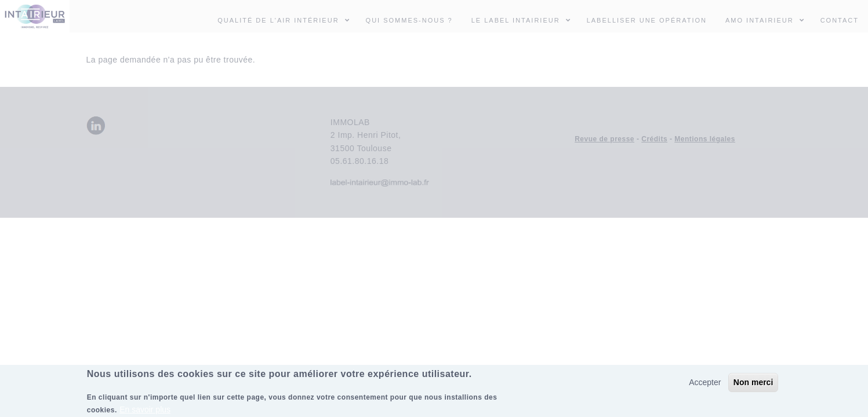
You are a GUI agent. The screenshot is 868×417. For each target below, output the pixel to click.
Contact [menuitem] (839, 20)
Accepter (705, 385)
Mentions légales (704, 139)
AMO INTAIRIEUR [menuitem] (768, 20)
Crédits (654, 139)
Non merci (753, 385)
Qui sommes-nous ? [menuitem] (409, 20)
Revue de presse (604, 139)
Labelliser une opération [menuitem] (647, 20)
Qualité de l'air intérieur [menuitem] (286, 20)
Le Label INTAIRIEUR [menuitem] (515, 20)
